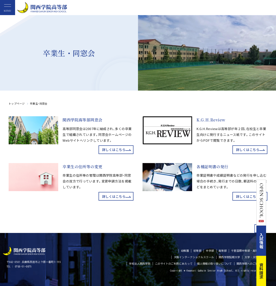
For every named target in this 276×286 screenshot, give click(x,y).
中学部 (210, 250)
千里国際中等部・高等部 (246, 250)
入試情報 (271, 241)
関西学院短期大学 (229, 257)
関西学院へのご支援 (249, 263)
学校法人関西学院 (140, 263)
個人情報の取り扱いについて (214, 263)
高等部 (223, 250)
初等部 (197, 250)
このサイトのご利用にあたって (174, 263)
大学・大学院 (253, 257)
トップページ (17, 103)
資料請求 (271, 271)
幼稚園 (185, 250)
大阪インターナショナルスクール (194, 257)
